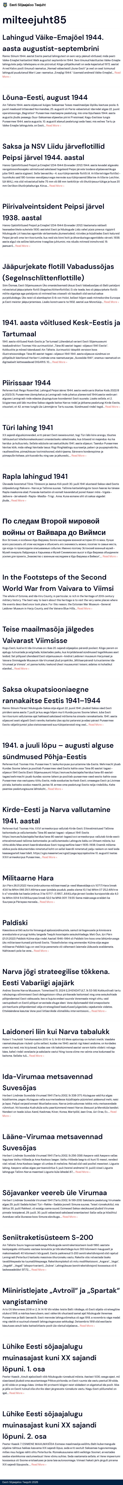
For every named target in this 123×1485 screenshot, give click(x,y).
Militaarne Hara (28, 878)
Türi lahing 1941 (27, 427)
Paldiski (15, 922)
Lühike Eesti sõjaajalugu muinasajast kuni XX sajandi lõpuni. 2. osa (49, 1425)
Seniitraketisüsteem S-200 (47, 1237)
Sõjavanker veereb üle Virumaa (54, 1192)
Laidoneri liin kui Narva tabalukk (56, 1031)
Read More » (53, 125)
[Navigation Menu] (117, 5)
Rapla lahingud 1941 (35, 476)
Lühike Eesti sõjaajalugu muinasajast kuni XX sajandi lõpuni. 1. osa (49, 1358)
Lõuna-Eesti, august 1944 (45, 97)
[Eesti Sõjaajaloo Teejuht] (24, 5)
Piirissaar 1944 (26, 382)
